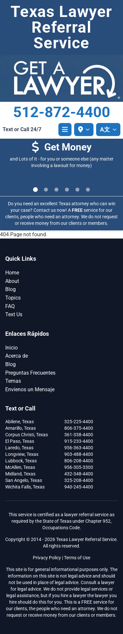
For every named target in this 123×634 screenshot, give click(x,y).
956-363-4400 (78, 447)
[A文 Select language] (108, 129)
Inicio (11, 348)
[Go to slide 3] (56, 189)
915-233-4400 (78, 441)
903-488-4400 (78, 454)
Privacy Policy (47, 557)
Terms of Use (77, 557)
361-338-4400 (78, 434)
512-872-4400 (61, 112)
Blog (10, 289)
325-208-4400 (78, 480)
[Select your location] (83, 129)
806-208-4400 (78, 460)
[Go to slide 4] (67, 189)
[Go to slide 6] (88, 189)
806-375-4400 (78, 428)
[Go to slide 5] (77, 189)
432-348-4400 (78, 473)
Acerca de (16, 356)
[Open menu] (65, 129)
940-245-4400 (78, 486)
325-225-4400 (78, 421)
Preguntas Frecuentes (30, 373)
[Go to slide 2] (46, 189)
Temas (13, 381)
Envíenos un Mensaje (29, 389)
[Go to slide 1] (35, 189)
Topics (13, 298)
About (12, 281)
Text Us (13, 314)
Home (12, 273)
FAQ (10, 306)
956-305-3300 (78, 467)
